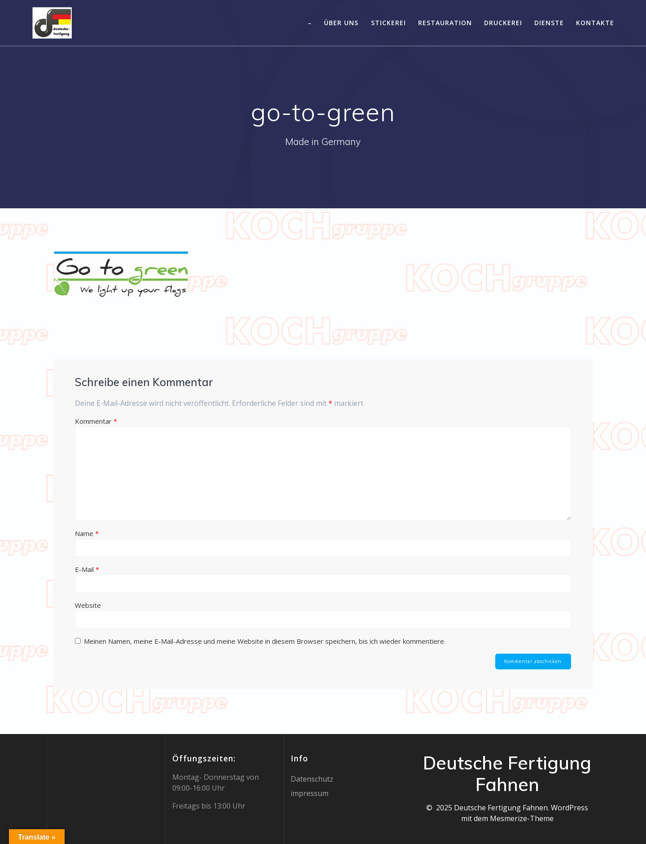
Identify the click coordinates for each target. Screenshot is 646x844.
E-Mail (87, 569)
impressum (309, 793)
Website (88, 605)
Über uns (341, 22)
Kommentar (96, 421)
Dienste (549, 22)
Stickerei (388, 22)
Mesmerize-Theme (522, 818)
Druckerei (503, 22)
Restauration (445, 22)
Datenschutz (312, 779)
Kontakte (595, 22)
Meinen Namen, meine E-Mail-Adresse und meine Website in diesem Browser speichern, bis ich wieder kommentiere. (264, 641)
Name (87, 533)
